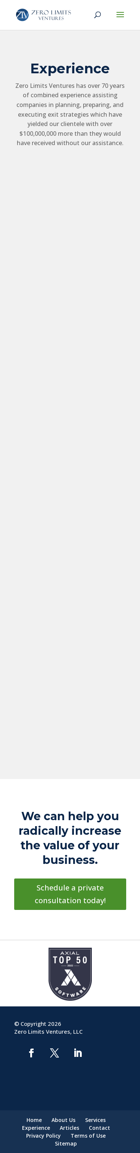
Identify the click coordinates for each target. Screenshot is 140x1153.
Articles (69, 1127)
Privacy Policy (43, 1135)
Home (34, 1119)
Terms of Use (88, 1135)
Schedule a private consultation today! (70, 894)
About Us (63, 1119)
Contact (99, 1127)
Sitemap (66, 1143)
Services (95, 1119)
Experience (36, 1127)
